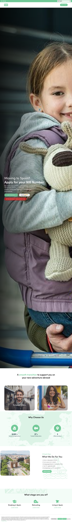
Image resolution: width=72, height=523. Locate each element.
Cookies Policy (4, 520)
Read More (69, 518)
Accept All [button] (59, 518)
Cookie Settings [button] (53, 518)
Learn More (14, 507)
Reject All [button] (64, 518)
